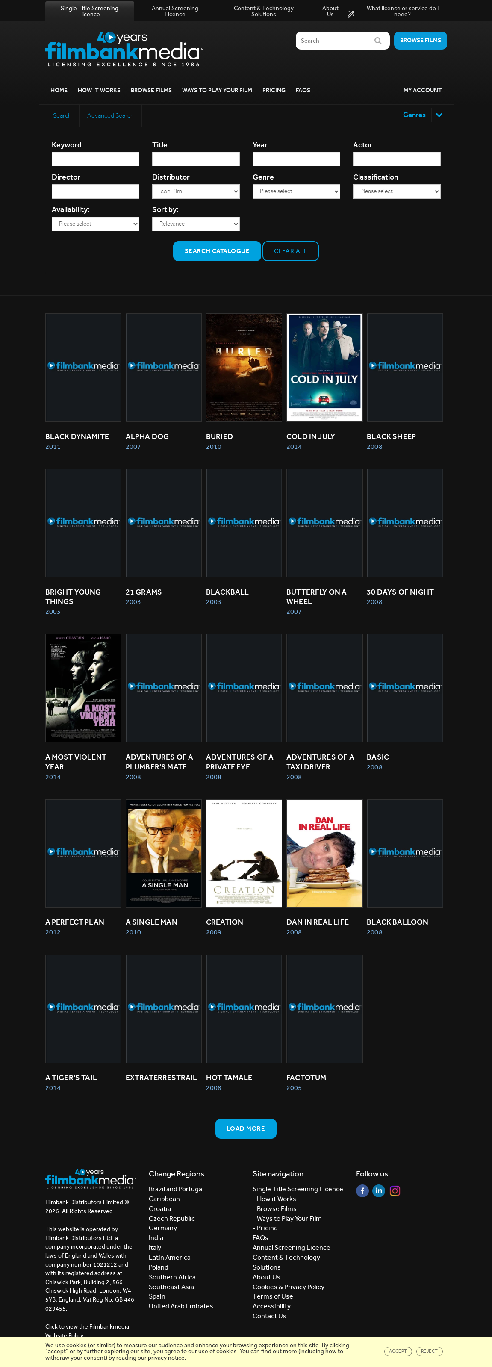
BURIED (219, 437)
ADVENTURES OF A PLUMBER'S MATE (160, 764)
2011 (53, 448)
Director (66, 178)
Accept (398, 1351)
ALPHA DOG (147, 437)
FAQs (303, 90)
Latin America (170, 1260)
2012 (53, 935)
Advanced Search (113, 116)
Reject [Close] (429, 1351)
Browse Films (151, 90)
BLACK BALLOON (397, 924)
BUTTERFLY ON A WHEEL (317, 598)
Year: (261, 145)
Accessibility (272, 1309)
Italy (155, 1250)
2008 (374, 448)
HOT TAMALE (229, 1080)
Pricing (274, 90)
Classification (375, 178)
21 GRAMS (144, 593)
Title (160, 145)
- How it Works (274, 1201)
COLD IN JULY (310, 437)
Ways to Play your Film (217, 90)
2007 (133, 448)
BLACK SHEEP (391, 437)
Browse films (420, 40)
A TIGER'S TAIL (71, 1080)
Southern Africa (172, 1280)
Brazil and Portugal (176, 1191)
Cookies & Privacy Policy (288, 1289)
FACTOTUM (306, 1080)
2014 (294, 448)
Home (59, 90)
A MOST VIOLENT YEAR (76, 764)
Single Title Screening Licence (89, 11)
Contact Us (269, 1318)
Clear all (290, 252)
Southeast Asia (171, 1289)
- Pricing (265, 1231)
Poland (158, 1270)
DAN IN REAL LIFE (317, 924)
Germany (163, 1231)
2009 (213, 935)
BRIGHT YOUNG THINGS (74, 598)
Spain (157, 1299)
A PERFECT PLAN (75, 924)
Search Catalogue (217, 252)
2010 (213, 448)
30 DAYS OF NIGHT (400, 593)
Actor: (363, 145)
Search (63, 116)
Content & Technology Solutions (264, 11)
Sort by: (165, 210)
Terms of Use (273, 1299)
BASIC (378, 759)
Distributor (171, 178)
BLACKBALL (227, 593)
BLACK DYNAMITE (77, 437)
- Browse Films (275, 1211)
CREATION (224, 924)
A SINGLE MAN (151, 924)
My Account (423, 90)
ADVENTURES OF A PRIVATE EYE (240, 764)
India (156, 1240)
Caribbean (164, 1201)
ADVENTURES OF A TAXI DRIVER (321, 764)
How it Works (99, 90)
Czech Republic (172, 1221)
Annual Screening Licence (175, 11)
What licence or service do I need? (393, 12)
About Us (330, 11)
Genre (263, 178)
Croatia (160, 1211)
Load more (246, 1131)
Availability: (71, 210)
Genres (423, 115)
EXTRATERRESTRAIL (161, 1080)
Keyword (67, 145)
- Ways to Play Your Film (287, 1221)
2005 (294, 1090)
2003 (53, 613)
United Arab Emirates (181, 1309)
